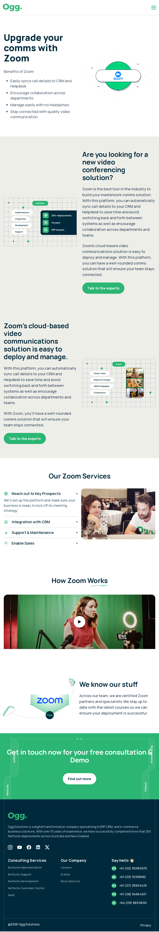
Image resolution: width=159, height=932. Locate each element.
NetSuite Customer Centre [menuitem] (26, 888)
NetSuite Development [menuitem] (23, 881)
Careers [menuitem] (66, 868)
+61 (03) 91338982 (132, 877)
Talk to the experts (104, 288)
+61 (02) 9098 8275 (133, 869)
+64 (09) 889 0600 (133, 903)
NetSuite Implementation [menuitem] (25, 868)
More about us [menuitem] (70, 881)
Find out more (79, 779)
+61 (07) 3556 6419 (133, 886)
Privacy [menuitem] (145, 926)
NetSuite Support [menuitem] (19, 875)
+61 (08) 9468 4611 (132, 895)
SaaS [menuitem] (11, 895)
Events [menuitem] (65, 875)
